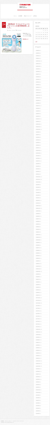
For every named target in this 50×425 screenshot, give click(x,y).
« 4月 (36, 41)
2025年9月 (38, 68)
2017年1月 (38, 326)
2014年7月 (38, 400)
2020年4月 (38, 226)
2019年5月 (38, 253)
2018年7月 (38, 279)
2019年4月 (38, 255)
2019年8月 (38, 245)
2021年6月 (38, 192)
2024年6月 (38, 108)
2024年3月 (38, 116)
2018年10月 (38, 271)
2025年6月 (38, 76)
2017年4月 (38, 318)
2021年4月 (38, 197)
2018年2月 (38, 292)
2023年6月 (38, 137)
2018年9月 (38, 274)
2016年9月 (38, 337)
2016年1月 (38, 358)
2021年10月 (38, 182)
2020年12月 (38, 205)
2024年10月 (38, 97)
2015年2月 (38, 387)
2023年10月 (38, 129)
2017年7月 (38, 310)
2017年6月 (38, 313)
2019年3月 (38, 258)
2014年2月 (38, 413)
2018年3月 (38, 289)
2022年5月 (38, 166)
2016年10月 (38, 334)
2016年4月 (38, 350)
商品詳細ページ (25, 39)
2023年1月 (38, 147)
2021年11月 (38, 179)
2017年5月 (38, 316)
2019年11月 (38, 237)
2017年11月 (38, 300)
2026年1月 (38, 58)
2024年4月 (38, 113)
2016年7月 (38, 342)
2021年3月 (38, 200)
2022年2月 (38, 171)
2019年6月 (38, 250)
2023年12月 (38, 124)
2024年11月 (38, 95)
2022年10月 (38, 153)
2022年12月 (38, 150)
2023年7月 (38, 134)
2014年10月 (38, 392)
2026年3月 (38, 53)
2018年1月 (38, 295)
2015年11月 (38, 363)
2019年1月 (38, 263)
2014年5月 (38, 405)
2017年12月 (38, 297)
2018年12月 (38, 266)
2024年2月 (38, 118)
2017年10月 (38, 303)
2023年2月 (38, 145)
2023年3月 (38, 142)
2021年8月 (38, 187)
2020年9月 (38, 213)
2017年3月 (38, 321)
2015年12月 (38, 360)
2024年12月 (38, 92)
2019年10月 (38, 239)
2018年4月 (38, 287)
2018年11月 (38, 268)
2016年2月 (38, 355)
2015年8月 (38, 371)
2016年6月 (38, 345)
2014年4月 (38, 408)
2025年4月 (38, 82)
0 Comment (19, 30)
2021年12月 (38, 176)
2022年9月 (38, 155)
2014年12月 (38, 389)
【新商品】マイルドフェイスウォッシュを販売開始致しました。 (18, 25)
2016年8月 (38, 339)
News (14, 30)
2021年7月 (38, 189)
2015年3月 (38, 384)
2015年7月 (38, 374)
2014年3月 (38, 410)
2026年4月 (38, 50)
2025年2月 (38, 87)
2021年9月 (38, 184)
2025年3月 (38, 84)
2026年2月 (38, 55)
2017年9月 (38, 305)
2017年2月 (38, 324)
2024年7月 (38, 105)
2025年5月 (38, 79)
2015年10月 (38, 366)
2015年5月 (38, 379)
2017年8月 (38, 308)
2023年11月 (38, 126)
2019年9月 (38, 242)
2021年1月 (38, 203)
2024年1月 (38, 121)
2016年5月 (38, 347)
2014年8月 (38, 397)
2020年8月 (38, 216)
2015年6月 (38, 376)
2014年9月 (38, 395)
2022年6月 (38, 163)
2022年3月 (38, 168)
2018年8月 (38, 276)
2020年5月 (38, 224)
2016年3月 (38, 353)
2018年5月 (38, 284)
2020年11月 (38, 208)
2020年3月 (38, 229)
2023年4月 (38, 139)
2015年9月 (38, 368)
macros (9, 30)
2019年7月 (38, 247)
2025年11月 (38, 63)
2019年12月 (38, 234)
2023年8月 (38, 132)
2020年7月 (38, 218)
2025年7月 (38, 74)
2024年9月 (38, 100)
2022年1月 (38, 174)
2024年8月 (38, 103)
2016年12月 (38, 329)
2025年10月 (38, 66)
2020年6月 (38, 221)
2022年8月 (38, 158)
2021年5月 (38, 195)
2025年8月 (38, 71)
